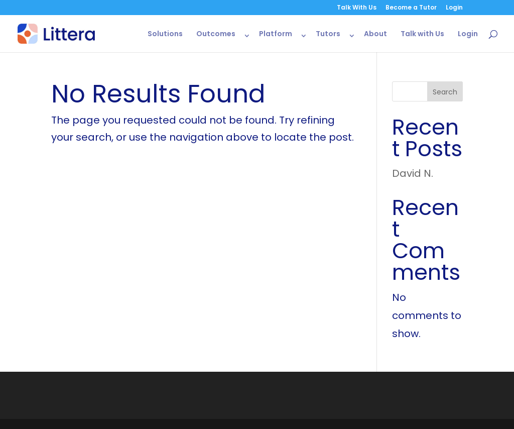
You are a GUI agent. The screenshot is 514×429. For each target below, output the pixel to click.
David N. (412, 173)
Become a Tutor (411, 8)
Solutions (165, 34)
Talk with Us (422, 34)
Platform (275, 34)
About (375, 34)
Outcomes (215, 34)
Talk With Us (356, 8)
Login (454, 8)
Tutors (328, 34)
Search (445, 92)
